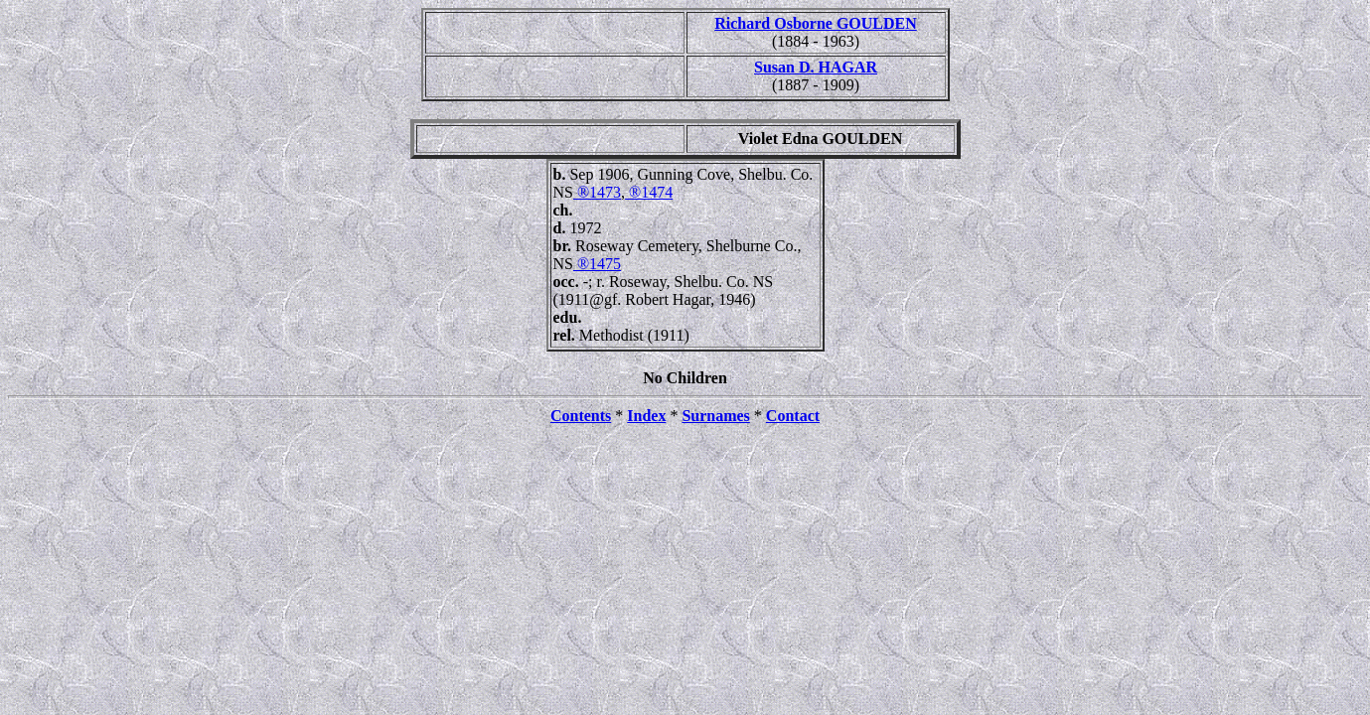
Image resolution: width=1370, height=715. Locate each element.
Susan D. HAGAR (815, 67)
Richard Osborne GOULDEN (815, 23)
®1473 (597, 192)
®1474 (649, 192)
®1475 (597, 263)
